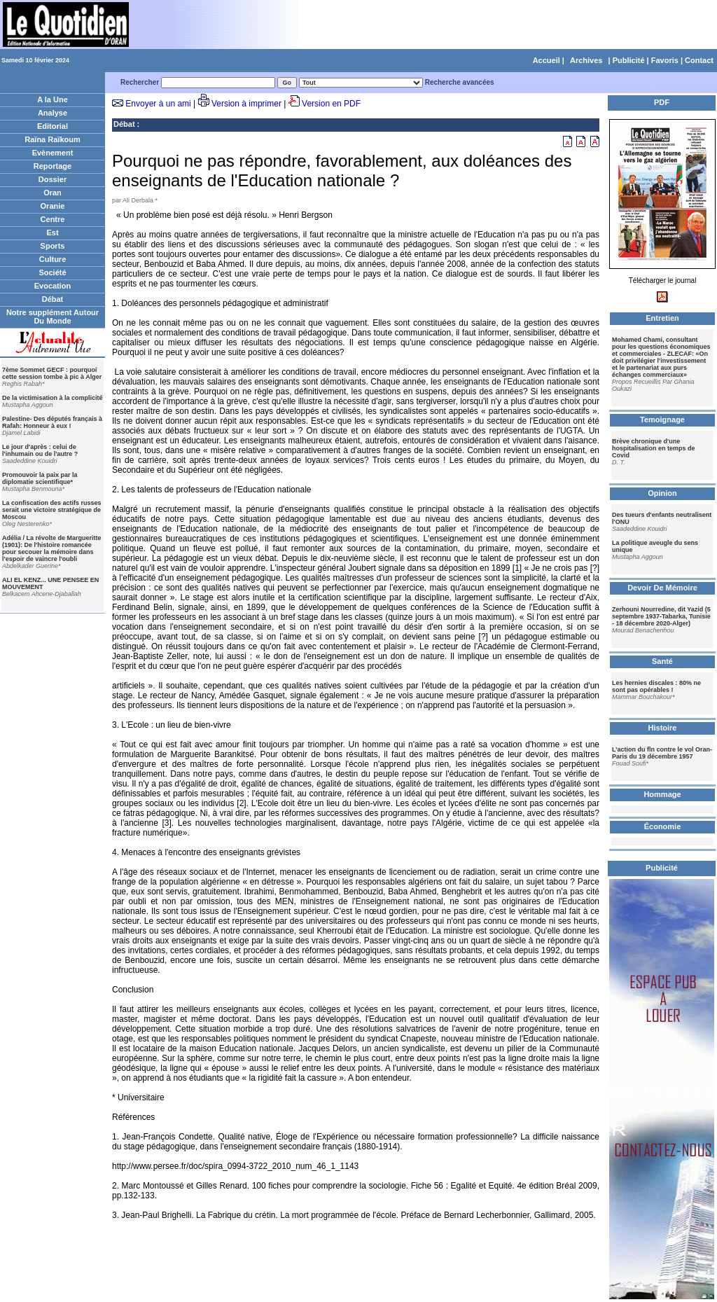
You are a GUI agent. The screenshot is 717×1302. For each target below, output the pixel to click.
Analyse (52, 113)
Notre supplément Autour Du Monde (52, 316)
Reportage (52, 166)
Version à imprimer (246, 104)
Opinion (662, 493)
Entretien (662, 318)
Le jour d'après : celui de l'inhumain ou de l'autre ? (40, 450)
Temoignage (662, 419)
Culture (53, 259)
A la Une (52, 99)
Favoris (664, 60)
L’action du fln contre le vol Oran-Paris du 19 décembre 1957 (662, 753)
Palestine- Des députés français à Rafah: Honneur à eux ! (52, 422)
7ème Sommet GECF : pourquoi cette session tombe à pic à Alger (52, 373)
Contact (699, 60)
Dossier (53, 179)
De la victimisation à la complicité (52, 397)
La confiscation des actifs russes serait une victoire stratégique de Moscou (52, 509)
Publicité (629, 60)
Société (52, 272)
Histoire (662, 727)
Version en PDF (331, 104)
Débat (53, 299)
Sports (53, 246)
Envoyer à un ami (157, 104)
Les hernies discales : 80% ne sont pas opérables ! (656, 686)
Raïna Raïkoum (52, 139)
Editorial (52, 126)
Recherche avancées (459, 82)
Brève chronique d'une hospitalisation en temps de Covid (653, 448)
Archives (586, 60)
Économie (662, 826)
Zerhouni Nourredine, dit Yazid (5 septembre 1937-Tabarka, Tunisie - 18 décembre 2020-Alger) (661, 616)
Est (52, 232)
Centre (53, 219)
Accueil (546, 60)
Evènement (53, 152)
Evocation (52, 286)
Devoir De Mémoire (662, 587)
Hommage (662, 794)
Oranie (53, 206)
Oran (52, 192)
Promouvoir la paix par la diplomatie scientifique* (40, 478)
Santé (662, 661)
